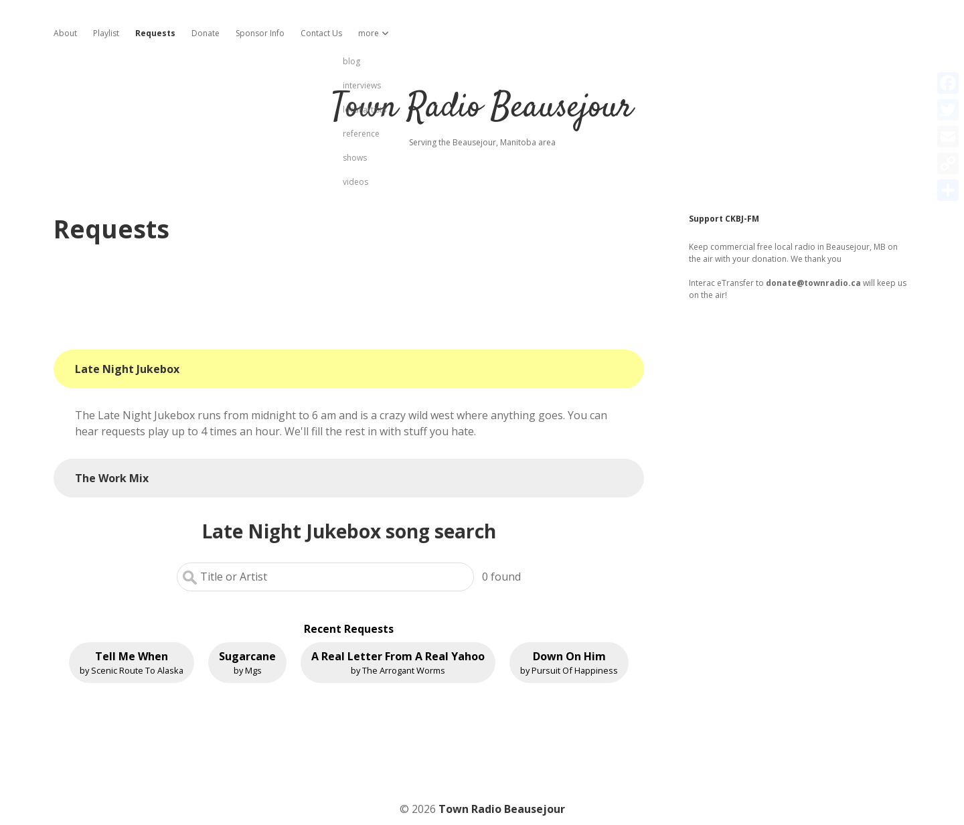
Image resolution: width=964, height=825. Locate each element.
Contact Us (321, 33)
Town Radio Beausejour (482, 108)
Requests (155, 33)
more (368, 33)
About (65, 33)
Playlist (106, 33)
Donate (205, 33)
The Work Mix (112, 478)
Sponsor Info (260, 33)
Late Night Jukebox (127, 369)
